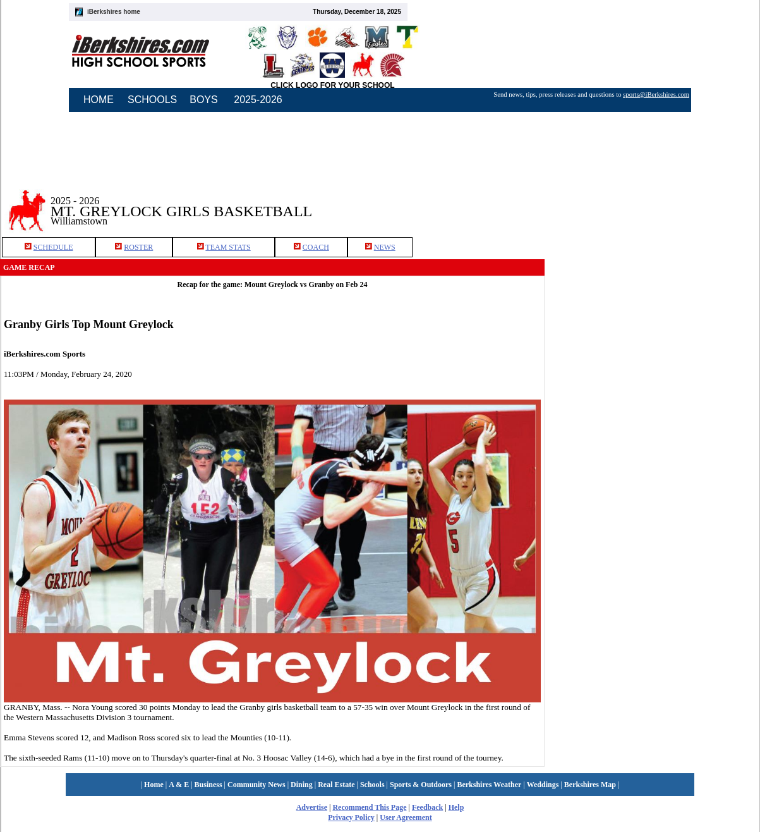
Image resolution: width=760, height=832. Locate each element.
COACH (316, 247)
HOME (98, 99)
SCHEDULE (53, 247)
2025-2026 (258, 99)
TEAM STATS (227, 247)
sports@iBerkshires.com (656, 94)
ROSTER (138, 247)
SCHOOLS (152, 99)
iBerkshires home (113, 11)
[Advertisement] (653, 202)
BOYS (203, 99)
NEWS (384, 247)
